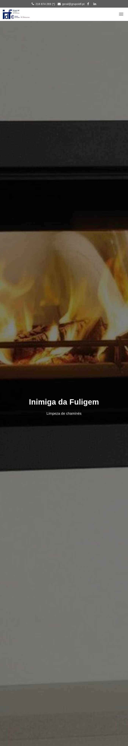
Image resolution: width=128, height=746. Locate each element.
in (94, 4)
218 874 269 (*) (45, 4)
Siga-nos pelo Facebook (89, 4)
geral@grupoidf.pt (73, 4)
